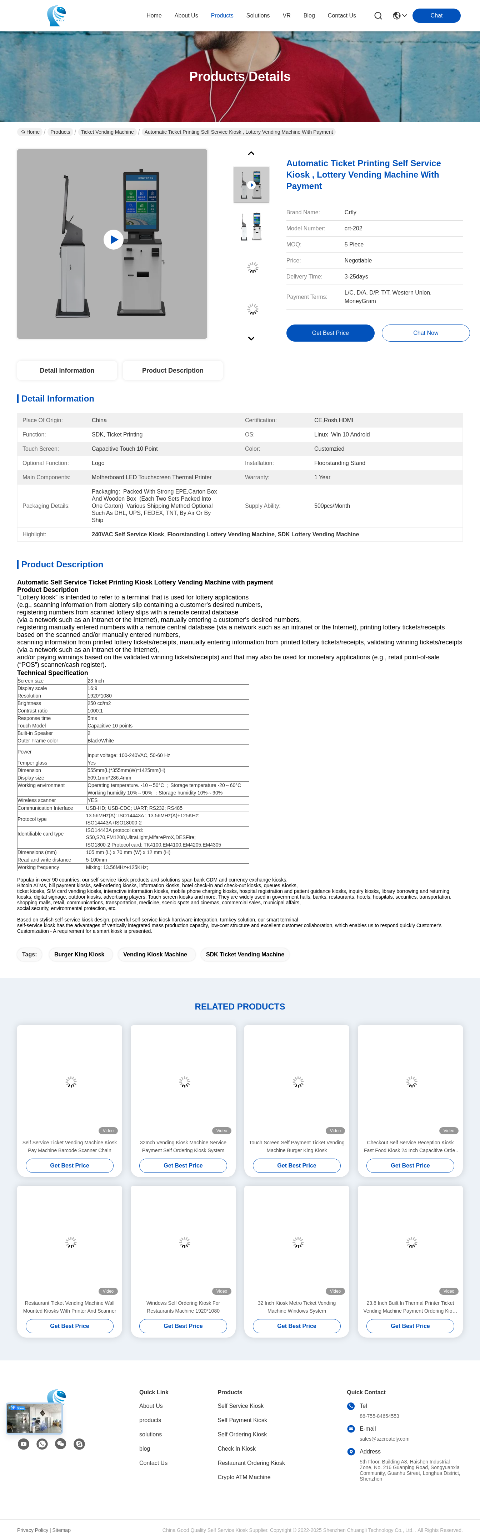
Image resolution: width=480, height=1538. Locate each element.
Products (60, 132)
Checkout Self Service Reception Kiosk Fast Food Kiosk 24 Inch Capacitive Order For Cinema (410, 1147)
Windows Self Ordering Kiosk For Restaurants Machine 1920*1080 (183, 1307)
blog (309, 15)
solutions (258, 15)
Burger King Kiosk (79, 954)
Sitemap (61, 1530)
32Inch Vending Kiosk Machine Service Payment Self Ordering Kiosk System (183, 1146)
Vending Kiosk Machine (155, 954)
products (222, 15)
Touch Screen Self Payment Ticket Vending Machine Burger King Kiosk (297, 1146)
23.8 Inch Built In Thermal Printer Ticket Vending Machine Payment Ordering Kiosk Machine (410, 1307)
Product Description (173, 370)
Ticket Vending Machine (107, 132)
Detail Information (67, 370)
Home (154, 15)
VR (287, 15)
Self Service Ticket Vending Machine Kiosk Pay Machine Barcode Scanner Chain (69, 1146)
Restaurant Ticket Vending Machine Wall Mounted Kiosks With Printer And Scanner (69, 1307)
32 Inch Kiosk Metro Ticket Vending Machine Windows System (297, 1307)
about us (186, 15)
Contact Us (153, 1463)
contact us (342, 15)
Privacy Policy (32, 1530)
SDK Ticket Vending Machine (245, 954)
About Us (151, 1406)
